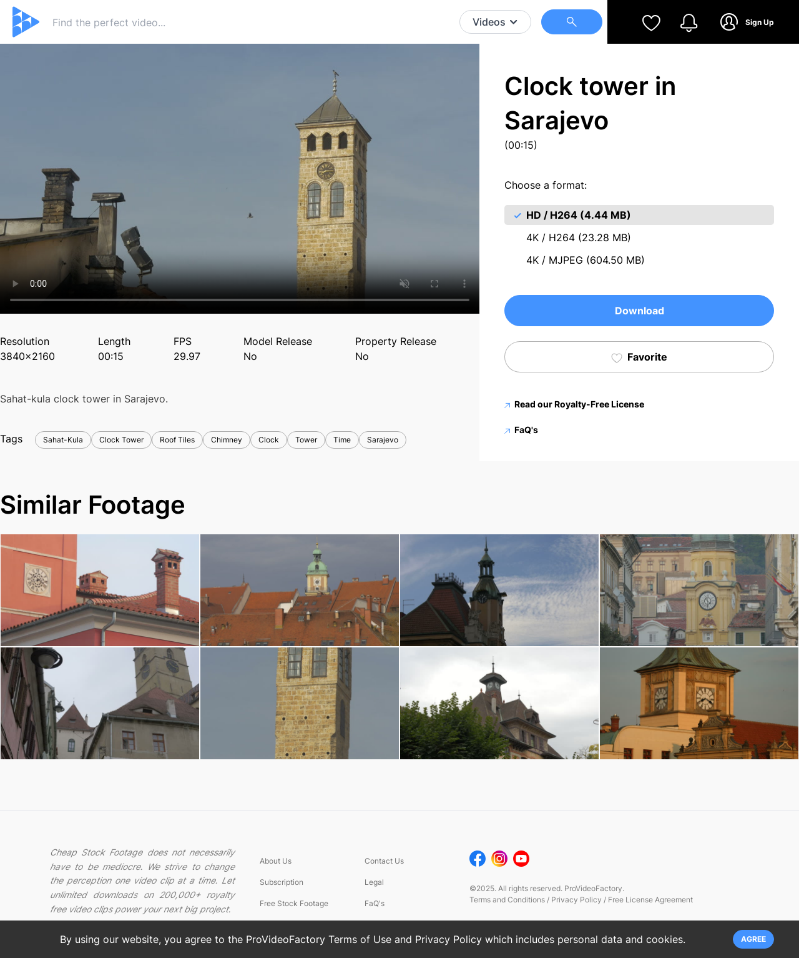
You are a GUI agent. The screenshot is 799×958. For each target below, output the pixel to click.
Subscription (281, 882)
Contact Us (384, 861)
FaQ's (521, 429)
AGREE (753, 939)
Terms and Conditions (507, 899)
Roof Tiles (177, 439)
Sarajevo (382, 439)
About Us (276, 861)
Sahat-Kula (63, 439)
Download (639, 310)
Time (342, 439)
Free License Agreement (650, 899)
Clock (268, 439)
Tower (306, 439)
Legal (374, 882)
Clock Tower (121, 439)
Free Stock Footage (294, 903)
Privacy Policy (576, 899)
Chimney (226, 439)
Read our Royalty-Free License (574, 404)
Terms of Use (359, 939)
